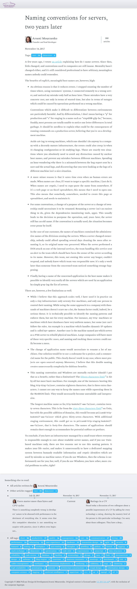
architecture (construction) (74, 568)
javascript (100, 550)
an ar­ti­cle (57, 62)
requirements (84, 550)
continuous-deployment (61, 563)
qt (95, 572)
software (28, 559)
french (110, 546)
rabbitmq (95, 563)
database (47, 555)
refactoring (36, 542)
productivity (39, 538)
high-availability (20, 568)
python (99, 546)
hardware (73, 542)
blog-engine (43, 559)
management (70, 538)
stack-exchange (19, 550)
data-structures (117, 550)
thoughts (72, 546)
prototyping (38, 568)
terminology (74, 555)
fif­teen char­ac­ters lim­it (93, 377)
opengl (105, 572)
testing (28, 546)
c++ (87, 572)
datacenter (49, 55)
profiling (86, 546)
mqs (107, 563)
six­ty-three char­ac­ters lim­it (87, 408)
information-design (117, 568)
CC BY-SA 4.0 (103, 581)
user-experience (55, 542)
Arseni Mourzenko (45, 486)
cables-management (21, 563)
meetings (95, 559)
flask (109, 555)
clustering (119, 563)
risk (123, 559)
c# (115, 572)
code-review (32, 555)
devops (88, 555)
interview (58, 559)
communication (100, 538)
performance (18, 542)
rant (36, 55)
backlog (60, 555)
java (99, 555)
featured (16, 546)
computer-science (20, 572)
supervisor (76, 572)
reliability (17, 555)
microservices (123, 555)
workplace (42, 546)
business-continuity (77, 559)
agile (109, 542)
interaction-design (92, 542)
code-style (68, 550)
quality (54, 538)
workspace (41, 563)
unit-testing (57, 546)
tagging (123, 546)
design (15, 559)
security (121, 542)
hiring (117, 538)
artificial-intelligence (56, 572)
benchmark (110, 559)
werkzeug (81, 563)
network (53, 568)
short (24, 538)
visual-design (97, 568)
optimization (52, 550)
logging (37, 572)
